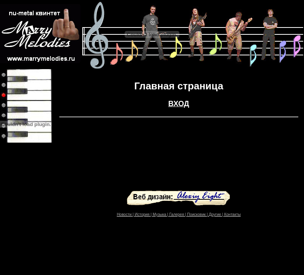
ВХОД (178, 103)
